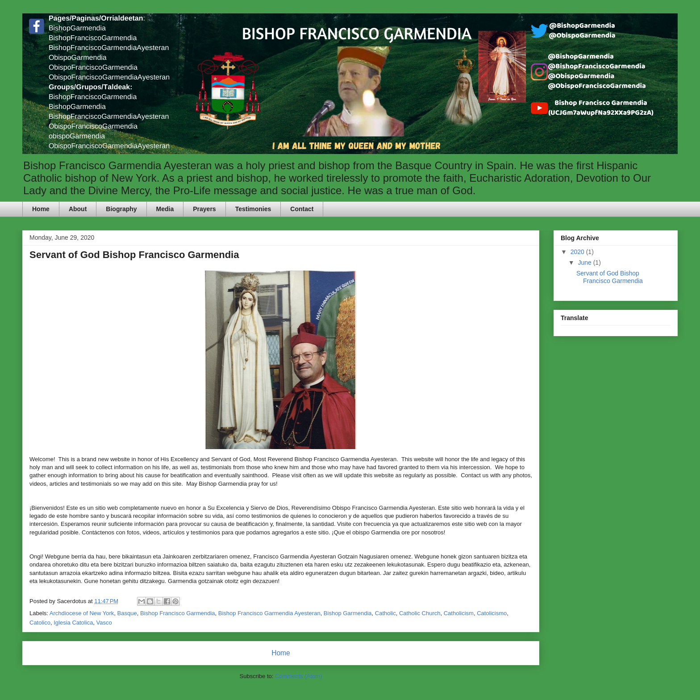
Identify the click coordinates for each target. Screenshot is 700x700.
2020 (578, 251)
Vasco (104, 622)
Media (165, 208)
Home (41, 208)
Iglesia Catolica (73, 622)
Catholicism (459, 613)
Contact (301, 208)
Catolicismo (492, 613)
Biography (121, 208)
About (78, 208)
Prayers (204, 208)
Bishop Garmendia (348, 613)
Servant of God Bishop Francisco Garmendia (134, 254)
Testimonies (253, 208)
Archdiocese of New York (82, 613)
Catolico (39, 622)
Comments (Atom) (298, 676)
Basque (127, 613)
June (585, 262)
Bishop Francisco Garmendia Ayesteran (269, 613)
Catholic (385, 613)
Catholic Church (420, 613)
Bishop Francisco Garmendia (177, 613)
